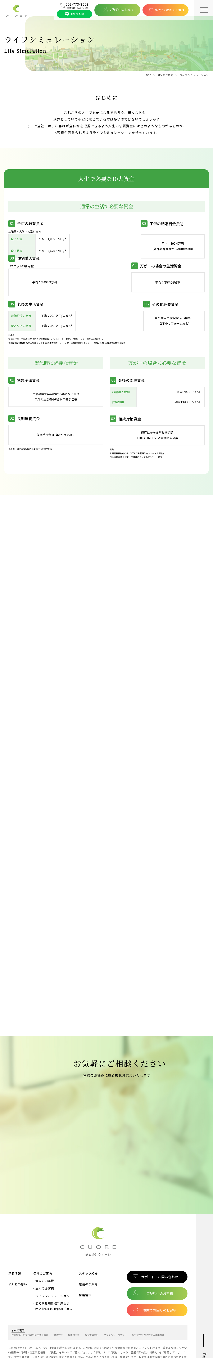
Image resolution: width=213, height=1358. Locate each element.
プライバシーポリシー (115, 1307)
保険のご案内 (165, 75)
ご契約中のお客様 (118, 9)
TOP (148, 75)
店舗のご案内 (88, 1257)
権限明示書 (74, 1307)
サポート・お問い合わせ (159, 1249)
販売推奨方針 (92, 1307)
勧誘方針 (58, 1307)
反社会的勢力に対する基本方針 (148, 1307)
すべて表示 (18, 1303)
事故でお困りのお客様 (166, 9)
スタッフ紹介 (88, 1246)
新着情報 (14, 1246)
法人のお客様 (44, 1261)
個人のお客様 (44, 1253)
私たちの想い (17, 1257)
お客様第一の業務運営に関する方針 (30, 1307)
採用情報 (85, 1267)
